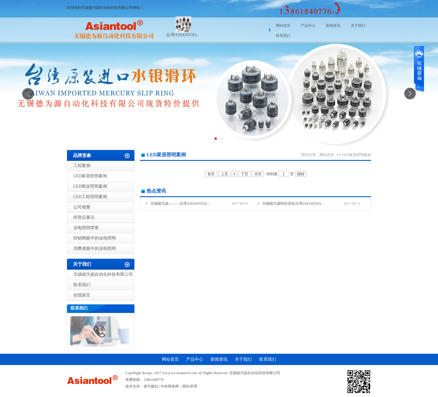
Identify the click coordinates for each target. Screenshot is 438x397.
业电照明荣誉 (86, 227)
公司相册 (81, 207)
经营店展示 (84, 217)
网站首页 (283, 25)
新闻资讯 (333, 25)
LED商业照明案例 (90, 186)
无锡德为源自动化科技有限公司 (103, 274)
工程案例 (81, 165)
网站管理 (189, 386)
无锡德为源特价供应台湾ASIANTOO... (293, 203)
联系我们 (283, 36)
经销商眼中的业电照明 (94, 238)
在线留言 (81, 295)
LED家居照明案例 (90, 176)
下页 (244, 174)
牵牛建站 (151, 386)
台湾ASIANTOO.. (182, 35)
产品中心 (308, 25)
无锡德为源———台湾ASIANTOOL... (180, 203)
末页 (258, 174)
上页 (224, 174)
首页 (211, 174)
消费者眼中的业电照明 (94, 248)
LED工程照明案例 (90, 196)
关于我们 (358, 25)
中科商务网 (170, 386)
